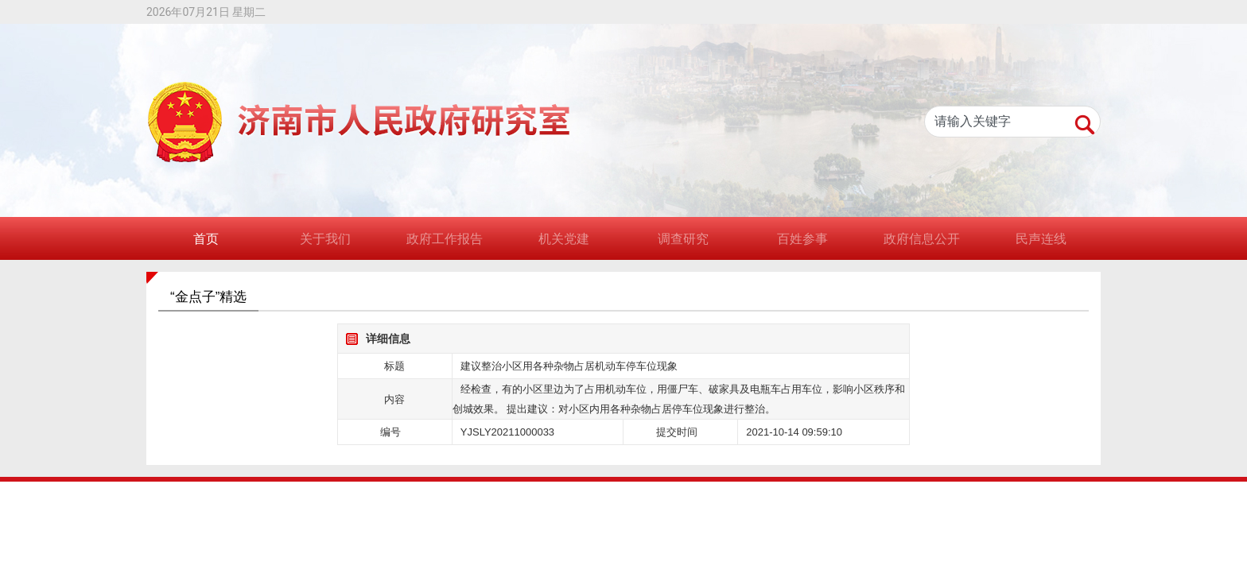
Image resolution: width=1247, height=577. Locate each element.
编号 (390, 432)
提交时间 (676, 432)
